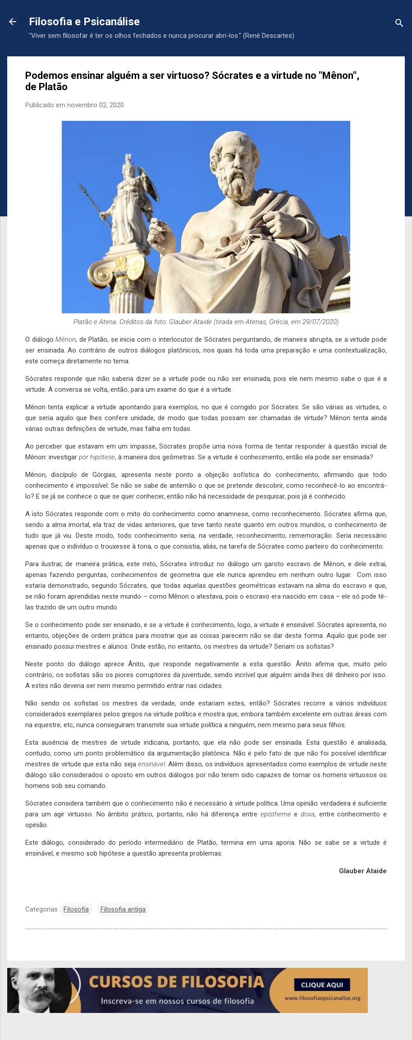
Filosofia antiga (123, 909)
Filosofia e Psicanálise (84, 21)
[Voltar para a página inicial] (12, 22)
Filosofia (76, 909)
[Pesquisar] (399, 24)
